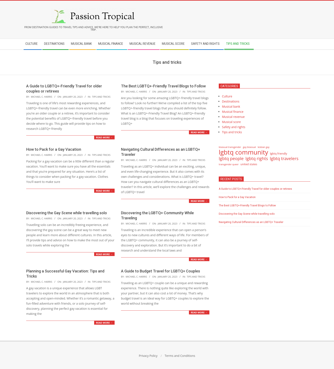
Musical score (231, 122)
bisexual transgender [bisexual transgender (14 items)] (230, 147)
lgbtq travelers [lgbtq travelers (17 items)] (284, 158)
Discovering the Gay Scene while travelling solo (66, 213)
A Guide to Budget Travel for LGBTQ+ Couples (160, 271)
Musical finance (232, 112)
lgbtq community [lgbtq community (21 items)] (243, 152)
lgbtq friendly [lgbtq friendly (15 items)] (278, 153)
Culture (227, 96)
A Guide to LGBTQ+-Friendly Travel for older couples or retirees (255, 188)
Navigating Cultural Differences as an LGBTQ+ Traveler (251, 222)
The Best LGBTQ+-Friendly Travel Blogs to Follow (163, 86)
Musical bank (231, 106)
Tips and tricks (101, 96)
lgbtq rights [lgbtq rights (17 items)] (256, 158)
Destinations (230, 101)
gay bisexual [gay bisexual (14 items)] (249, 147)
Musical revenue (233, 117)
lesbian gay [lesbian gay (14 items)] (263, 147)
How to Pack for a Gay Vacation (53, 149)
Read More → (104, 137)
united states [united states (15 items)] (248, 164)
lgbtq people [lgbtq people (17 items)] (231, 158)
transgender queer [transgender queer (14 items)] (229, 164)
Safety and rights (233, 127)
